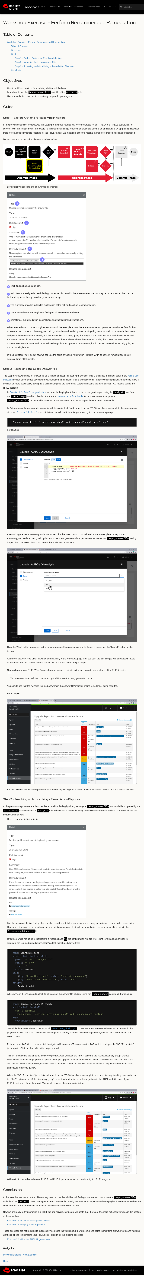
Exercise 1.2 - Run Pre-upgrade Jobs (28, 392)
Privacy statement (78, 1270)
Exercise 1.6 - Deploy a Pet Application (26, 1224)
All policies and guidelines (125, 1270)
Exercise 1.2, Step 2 (27, 412)
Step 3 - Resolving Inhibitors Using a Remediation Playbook (44, 66)
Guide (14, 54)
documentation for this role (70, 396)
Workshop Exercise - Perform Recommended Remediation (36, 42)
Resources (54, 7)
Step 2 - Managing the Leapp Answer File (35, 62)
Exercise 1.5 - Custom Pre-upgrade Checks (28, 1220)
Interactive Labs (93, 7)
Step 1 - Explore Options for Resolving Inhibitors (38, 58)
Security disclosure (100, 1270)
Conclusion (16, 70)
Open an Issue (110, 7)
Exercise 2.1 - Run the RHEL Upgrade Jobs (28, 1239)
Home (42, 7)
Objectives (16, 50)
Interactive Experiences (73, 7)
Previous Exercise (12, 1254)
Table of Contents (19, 46)
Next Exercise (30, 1254)
